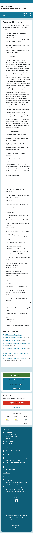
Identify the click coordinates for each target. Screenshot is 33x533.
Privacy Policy (23, 515)
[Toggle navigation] (8, 15)
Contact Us (28, 16)
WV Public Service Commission (14, 489)
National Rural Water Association (15, 491)
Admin (16, 527)
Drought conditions (11, 464)
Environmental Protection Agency (15, 487)
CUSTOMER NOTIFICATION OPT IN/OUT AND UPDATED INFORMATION (18, 459)
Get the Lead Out (10, 467)
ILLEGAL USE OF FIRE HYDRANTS (15, 462)
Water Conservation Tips (13, 484)
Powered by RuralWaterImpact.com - (16, 524)
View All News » (6, 473)
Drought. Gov (9, 480)
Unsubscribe (16, 407)
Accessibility (21, 517)
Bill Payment (16, 375)
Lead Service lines (10, 469)
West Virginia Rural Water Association (16, 482)
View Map (8, 438)
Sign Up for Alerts (16, 403)
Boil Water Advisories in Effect (17, 379)
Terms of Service (13, 517)
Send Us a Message (11, 443)
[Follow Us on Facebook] (16, 500)
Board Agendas (16, 388)
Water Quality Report (16, 384)
